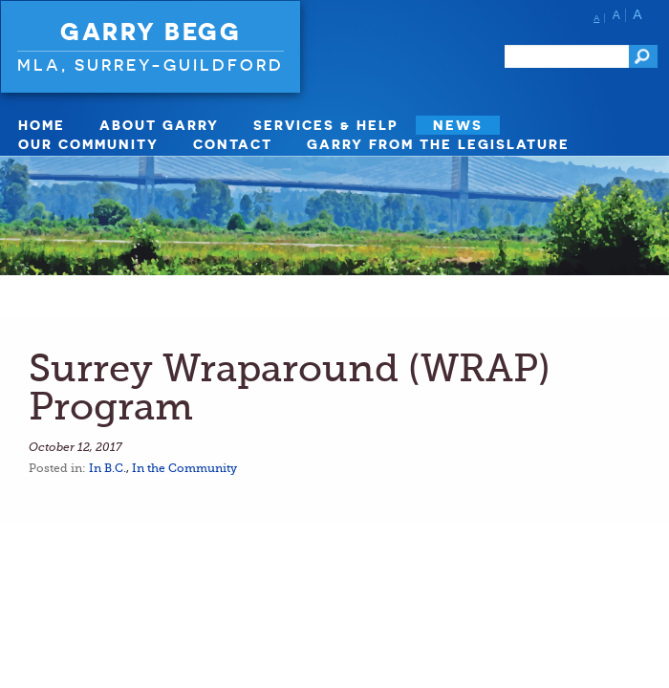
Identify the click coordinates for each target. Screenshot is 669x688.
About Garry (159, 125)
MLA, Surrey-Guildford (150, 64)
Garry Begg (150, 31)
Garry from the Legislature (438, 144)
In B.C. (107, 468)
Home (41, 125)
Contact (232, 144)
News (458, 125)
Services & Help (326, 125)
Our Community (88, 144)
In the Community (184, 468)
